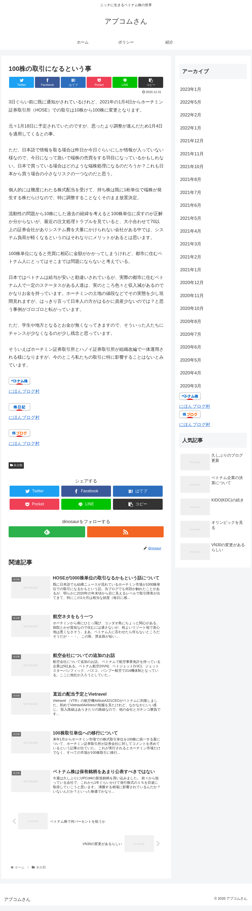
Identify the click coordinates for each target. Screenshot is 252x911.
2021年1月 (190, 269)
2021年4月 (190, 231)
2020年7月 (190, 334)
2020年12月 (192, 282)
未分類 (16, 465)
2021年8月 (190, 179)
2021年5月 (190, 218)
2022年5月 (190, 102)
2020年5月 (190, 360)
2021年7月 (190, 192)
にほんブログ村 (24, 391)
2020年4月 (190, 372)
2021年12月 (192, 140)
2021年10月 (192, 166)
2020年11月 (192, 295)
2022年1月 (190, 128)
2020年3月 (190, 386)
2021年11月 (192, 153)
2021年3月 (190, 243)
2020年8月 (190, 321)
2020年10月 (192, 308)
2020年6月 (190, 347)
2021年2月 (190, 257)
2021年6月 (190, 205)
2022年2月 (190, 114)
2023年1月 (190, 89)
